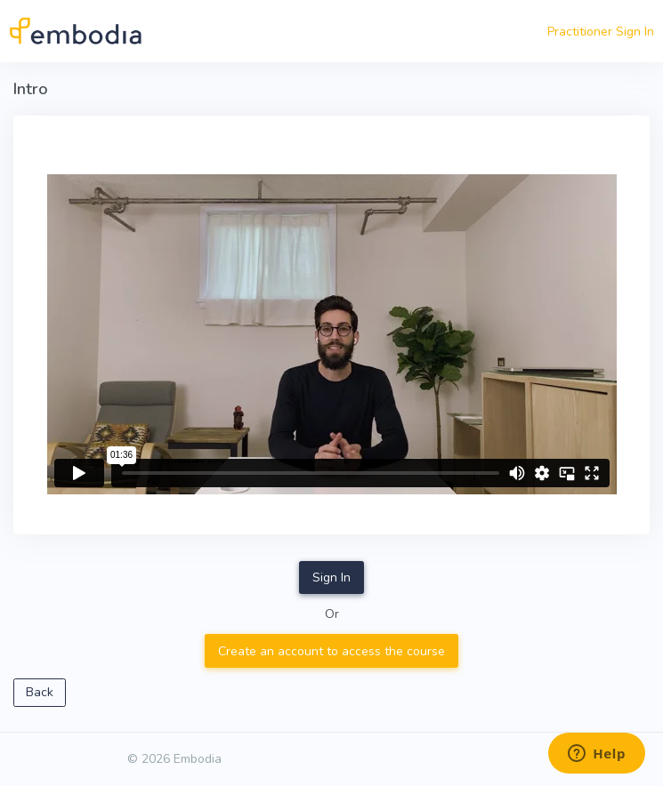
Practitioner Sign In (600, 31)
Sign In (331, 577)
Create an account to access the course (331, 651)
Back (39, 692)
